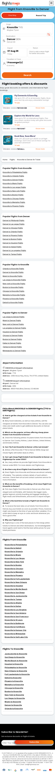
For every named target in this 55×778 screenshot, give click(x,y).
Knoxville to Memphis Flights (14, 202)
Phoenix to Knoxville (14, 681)
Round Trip (41, 15)
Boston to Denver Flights (12, 339)
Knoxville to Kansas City (15, 630)
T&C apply (17, 102)
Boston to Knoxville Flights (13, 287)
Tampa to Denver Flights (12, 347)
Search (27, 75)
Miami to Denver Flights (12, 320)
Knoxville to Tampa (13, 599)
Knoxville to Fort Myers (15, 627)
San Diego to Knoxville (15, 657)
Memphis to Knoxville (14, 684)
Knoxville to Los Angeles (16, 610)
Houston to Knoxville (14, 664)
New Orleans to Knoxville (16, 671)
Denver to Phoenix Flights (13, 235)
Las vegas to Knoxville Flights (14, 280)
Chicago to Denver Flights (13, 335)
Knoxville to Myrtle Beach (16, 589)
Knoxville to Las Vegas (15, 558)
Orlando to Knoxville (14, 708)
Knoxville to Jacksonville (16, 596)
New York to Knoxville (14, 695)
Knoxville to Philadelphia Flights (15, 172)
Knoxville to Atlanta (13, 603)
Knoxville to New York (14, 562)
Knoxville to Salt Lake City (16, 637)
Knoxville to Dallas (13, 606)
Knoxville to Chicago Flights (13, 199)
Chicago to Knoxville (14, 688)
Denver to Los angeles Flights (14, 250)
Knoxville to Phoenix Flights (13, 206)
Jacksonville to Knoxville (16, 654)
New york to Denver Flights (13, 324)
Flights (12, 160)
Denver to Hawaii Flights (12, 247)
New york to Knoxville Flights (14, 284)
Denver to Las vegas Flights (13, 224)
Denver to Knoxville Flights (13, 272)
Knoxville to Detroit (13, 548)
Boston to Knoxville (13, 691)
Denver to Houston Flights (13, 243)
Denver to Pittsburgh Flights (13, 220)
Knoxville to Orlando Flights (13, 176)
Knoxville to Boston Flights (13, 195)
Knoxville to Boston (13, 565)
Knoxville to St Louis (14, 620)
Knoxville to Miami (13, 555)
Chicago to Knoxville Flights (13, 291)
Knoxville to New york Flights (14, 191)
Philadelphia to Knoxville (16, 667)
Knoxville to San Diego (15, 592)
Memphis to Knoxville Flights (14, 295)
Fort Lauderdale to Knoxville (17, 674)
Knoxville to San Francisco (16, 616)
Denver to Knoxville (13, 705)
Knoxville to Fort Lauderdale (17, 579)
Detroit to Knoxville (13, 678)
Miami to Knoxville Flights (12, 276)
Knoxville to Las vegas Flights (14, 187)
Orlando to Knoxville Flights (13, 269)
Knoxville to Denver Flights (13, 180)
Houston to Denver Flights (13, 332)
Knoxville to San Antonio (15, 613)
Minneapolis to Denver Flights (14, 351)
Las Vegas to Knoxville (15, 698)
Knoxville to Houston (14, 586)
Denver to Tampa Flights (12, 254)
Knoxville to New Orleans (16, 582)
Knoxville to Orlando (14, 551)
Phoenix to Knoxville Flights (13, 299)
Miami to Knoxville (13, 702)
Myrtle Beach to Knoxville (16, 661)
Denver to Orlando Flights (13, 232)
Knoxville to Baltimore (14, 623)
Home (5, 160)
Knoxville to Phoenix (14, 575)
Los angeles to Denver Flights (14, 328)
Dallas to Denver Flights (12, 343)
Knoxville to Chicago (14, 569)
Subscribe (34, 742)
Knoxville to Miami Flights (12, 183)
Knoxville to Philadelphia (16, 545)
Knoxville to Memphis (14, 572)
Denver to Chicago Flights (13, 228)
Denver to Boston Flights (12, 239)
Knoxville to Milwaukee (15, 634)
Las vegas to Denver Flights (13, 317)
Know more (40, 108)
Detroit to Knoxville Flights (13, 302)
